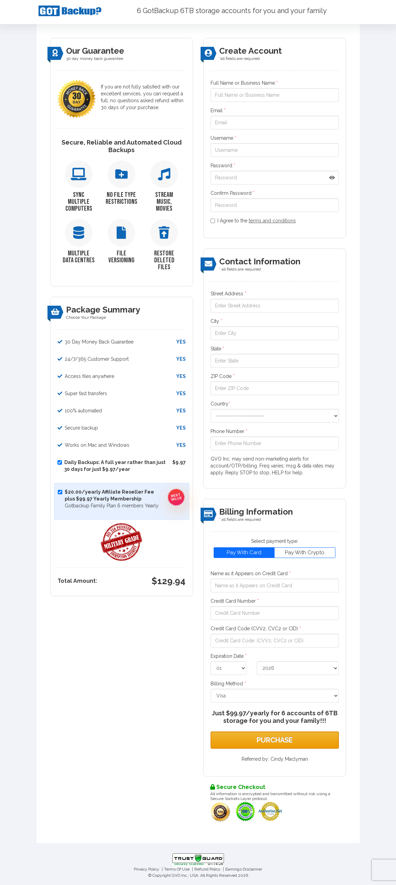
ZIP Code (223, 376)
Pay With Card (244, 552)
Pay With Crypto (304, 552)
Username (223, 138)
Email (218, 110)
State (217, 348)
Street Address (228, 293)
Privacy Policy (146, 869)
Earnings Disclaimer (243, 869)
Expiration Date (229, 656)
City (216, 321)
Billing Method (228, 683)
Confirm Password (233, 193)
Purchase (275, 740)
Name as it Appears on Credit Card (251, 573)
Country (220, 404)
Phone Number (229, 431)
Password (223, 165)
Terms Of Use (177, 869)
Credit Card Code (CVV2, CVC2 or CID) (256, 628)
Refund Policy (207, 869)
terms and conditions (272, 220)
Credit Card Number (235, 601)
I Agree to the (253, 220)
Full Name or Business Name (244, 83)
